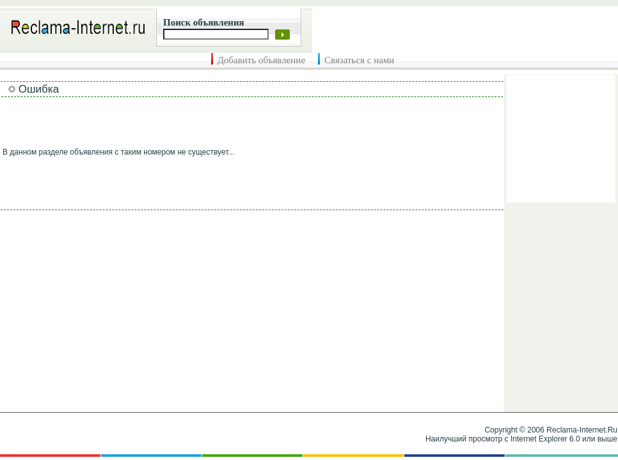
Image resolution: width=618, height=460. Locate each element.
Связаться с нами (359, 60)
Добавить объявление (261, 60)
